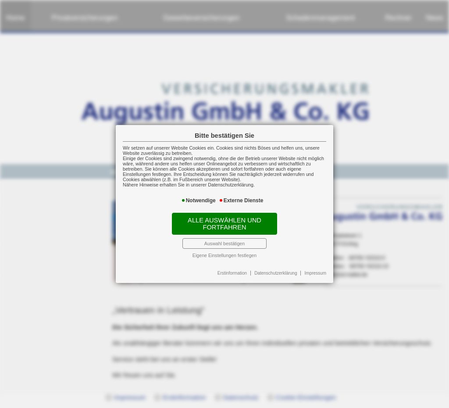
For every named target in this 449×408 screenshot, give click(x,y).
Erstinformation (232, 273)
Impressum (315, 273)
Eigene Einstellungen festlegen (224, 255)
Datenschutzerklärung (275, 273)
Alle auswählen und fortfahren (224, 224)
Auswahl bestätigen (224, 243)
